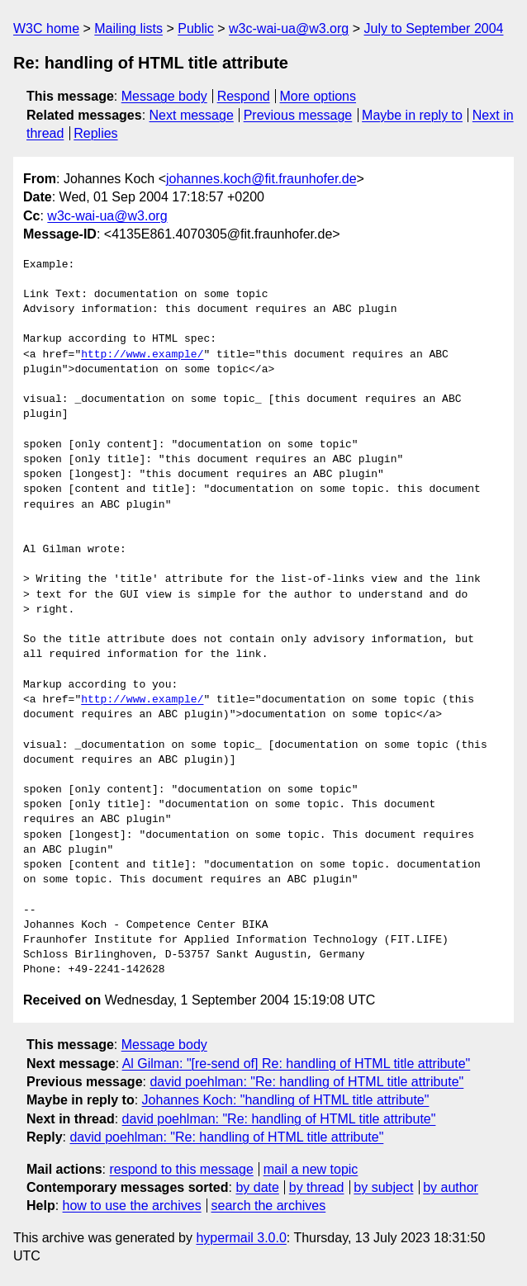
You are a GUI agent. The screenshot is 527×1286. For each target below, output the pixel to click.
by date (256, 1187)
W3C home (46, 28)
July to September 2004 (433, 28)
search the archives (268, 1206)
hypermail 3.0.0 (241, 1238)
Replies (95, 133)
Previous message (298, 115)
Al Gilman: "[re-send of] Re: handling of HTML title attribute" (296, 1064)
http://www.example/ (142, 355)
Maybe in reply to (412, 115)
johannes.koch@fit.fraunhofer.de (261, 179)
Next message (192, 115)
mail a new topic (311, 1169)
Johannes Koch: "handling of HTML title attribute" (286, 1100)
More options (318, 96)
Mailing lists (128, 28)
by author (450, 1187)
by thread (316, 1187)
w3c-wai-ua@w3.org (289, 28)
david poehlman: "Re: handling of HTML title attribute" (306, 1082)
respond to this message (181, 1169)
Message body (164, 96)
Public (196, 28)
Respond (243, 96)
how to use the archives (132, 1206)
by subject (383, 1187)
